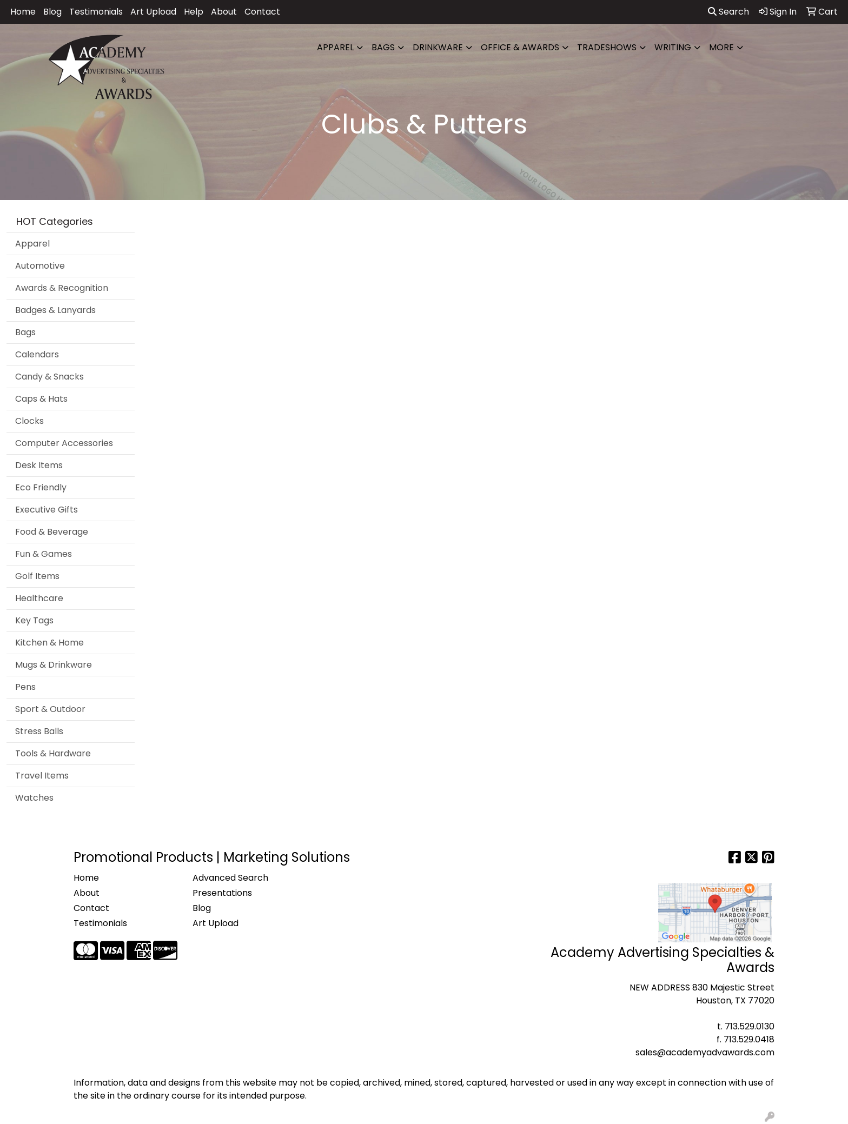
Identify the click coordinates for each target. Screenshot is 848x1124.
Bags (383, 47)
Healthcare (39, 598)
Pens (25, 687)
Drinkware (438, 47)
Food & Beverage (51, 532)
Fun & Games (43, 554)
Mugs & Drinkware (53, 665)
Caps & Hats (41, 399)
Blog (52, 11)
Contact (262, 11)
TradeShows (607, 47)
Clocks (29, 421)
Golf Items (37, 576)
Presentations (222, 893)
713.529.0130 (749, 1026)
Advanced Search (230, 878)
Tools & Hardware (53, 753)
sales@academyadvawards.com (704, 1052)
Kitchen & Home (49, 642)
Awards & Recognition (61, 288)
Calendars (37, 354)
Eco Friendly (41, 487)
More (721, 47)
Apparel (335, 47)
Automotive (40, 266)
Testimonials (96, 11)
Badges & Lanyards (55, 310)
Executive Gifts (46, 509)
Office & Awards (520, 47)
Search (728, 11)
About (224, 11)
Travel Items (42, 775)
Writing (672, 47)
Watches (34, 798)
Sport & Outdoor (50, 709)
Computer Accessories (64, 443)
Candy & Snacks (49, 376)
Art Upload (153, 11)
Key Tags (34, 620)
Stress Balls (39, 731)
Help (193, 11)
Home (23, 11)
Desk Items (39, 465)
